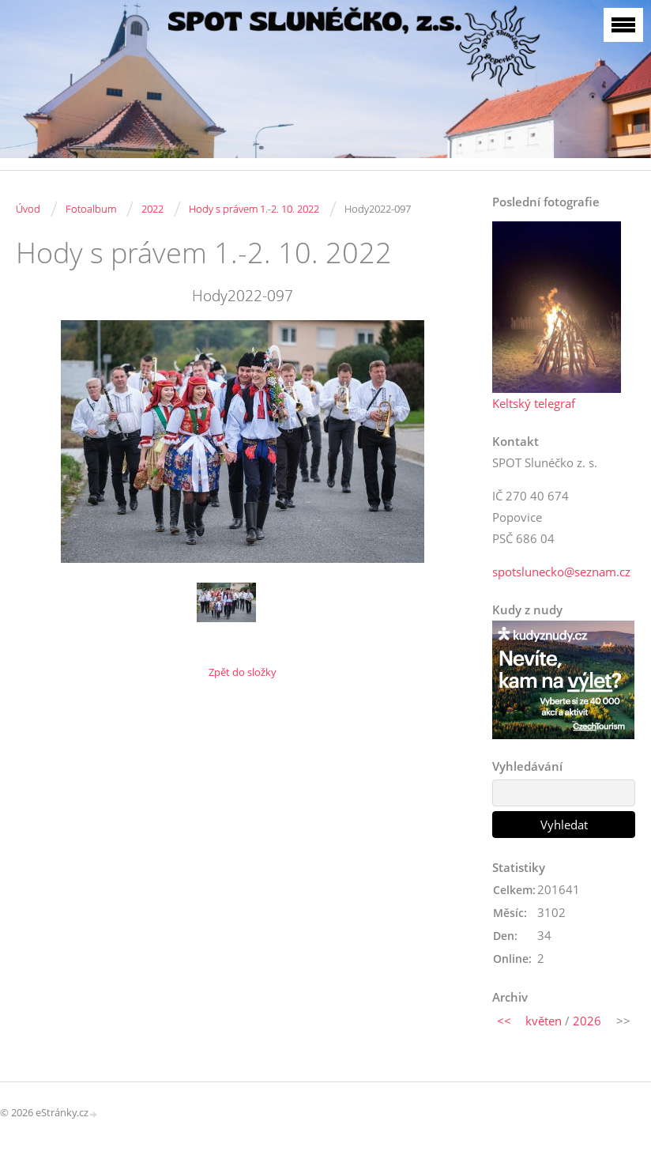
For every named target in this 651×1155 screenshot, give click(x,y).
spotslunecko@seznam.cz (561, 571)
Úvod (28, 209)
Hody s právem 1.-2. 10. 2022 (254, 209)
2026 (587, 1021)
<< (504, 1021)
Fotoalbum (91, 209)
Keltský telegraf (533, 403)
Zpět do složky (243, 672)
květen (543, 1021)
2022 (152, 209)
